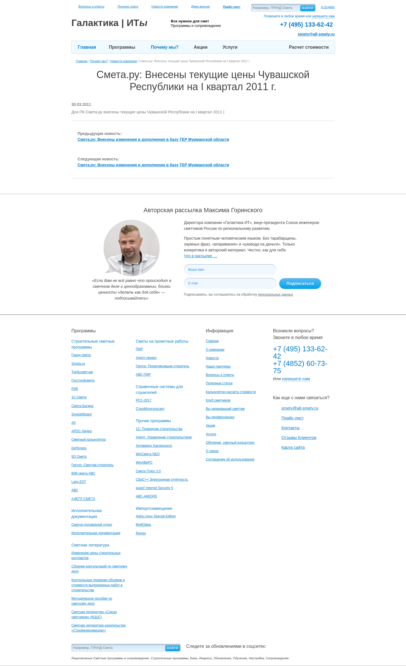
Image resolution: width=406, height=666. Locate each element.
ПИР (139, 349)
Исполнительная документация (95, 533)
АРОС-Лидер (81, 431)
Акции (200, 47)
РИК (74, 389)
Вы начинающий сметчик (225, 409)
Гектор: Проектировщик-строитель (162, 366)
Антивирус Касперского (154, 446)
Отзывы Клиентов (298, 437)
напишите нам (323, 16)
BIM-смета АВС (83, 473)
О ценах (212, 451)
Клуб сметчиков (218, 400)
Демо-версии (200, 6)
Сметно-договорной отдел (91, 525)
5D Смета (79, 457)
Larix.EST (78, 482)
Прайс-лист (292, 417)
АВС (74, 490)
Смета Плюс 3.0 (148, 471)
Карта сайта (293, 447)
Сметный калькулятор (88, 439)
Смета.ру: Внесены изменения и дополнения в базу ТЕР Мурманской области (153, 139)
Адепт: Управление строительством (164, 437)
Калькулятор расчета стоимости (231, 392)
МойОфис (143, 525)
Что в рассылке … (200, 256)
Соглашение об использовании (230, 459)
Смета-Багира (82, 406)
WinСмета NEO (148, 454)
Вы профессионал (220, 417)
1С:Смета (79, 397)
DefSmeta (78, 448)
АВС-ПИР (143, 375)
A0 (73, 423)
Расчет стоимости (309, 47)
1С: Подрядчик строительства (159, 429)
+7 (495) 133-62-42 (300, 352)
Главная (87, 47)
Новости (212, 358)
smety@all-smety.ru (316, 34)
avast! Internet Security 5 (154, 488)
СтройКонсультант (150, 409)
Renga (141, 533)
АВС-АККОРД (146, 496)
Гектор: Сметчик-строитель (92, 465)
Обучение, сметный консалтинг (230, 443)
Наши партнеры (218, 366)
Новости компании (164, 6)
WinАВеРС (144, 462)
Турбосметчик (82, 372)
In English (328, 7)
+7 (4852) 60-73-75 (300, 367)
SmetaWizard (81, 414)
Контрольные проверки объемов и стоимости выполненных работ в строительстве (98, 585)
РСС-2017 (143, 400)
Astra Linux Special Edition (156, 516)
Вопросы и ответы (91, 6)
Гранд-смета (81, 355)
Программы (122, 47)
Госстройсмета (82, 380)
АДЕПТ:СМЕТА (83, 499)
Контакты (290, 427)
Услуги (230, 47)
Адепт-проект (146, 358)
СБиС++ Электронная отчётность (162, 480)
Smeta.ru (78, 364)
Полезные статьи (219, 383)
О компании (215, 350)
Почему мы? (165, 47)
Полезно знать (128, 6)
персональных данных (275, 294)
